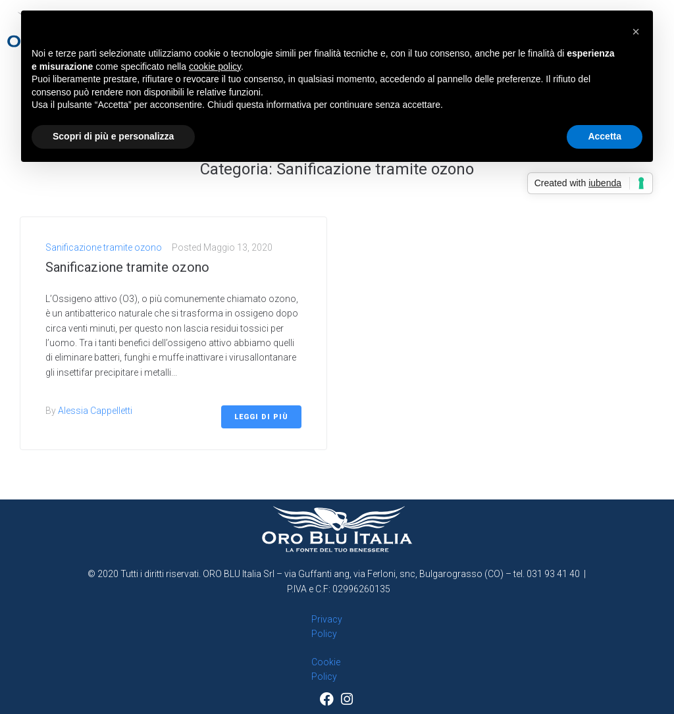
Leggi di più (261, 417)
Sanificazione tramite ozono (103, 247)
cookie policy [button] (215, 66)
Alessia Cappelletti (95, 410)
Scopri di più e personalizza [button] (113, 136)
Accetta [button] (604, 136)
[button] (635, 31)
